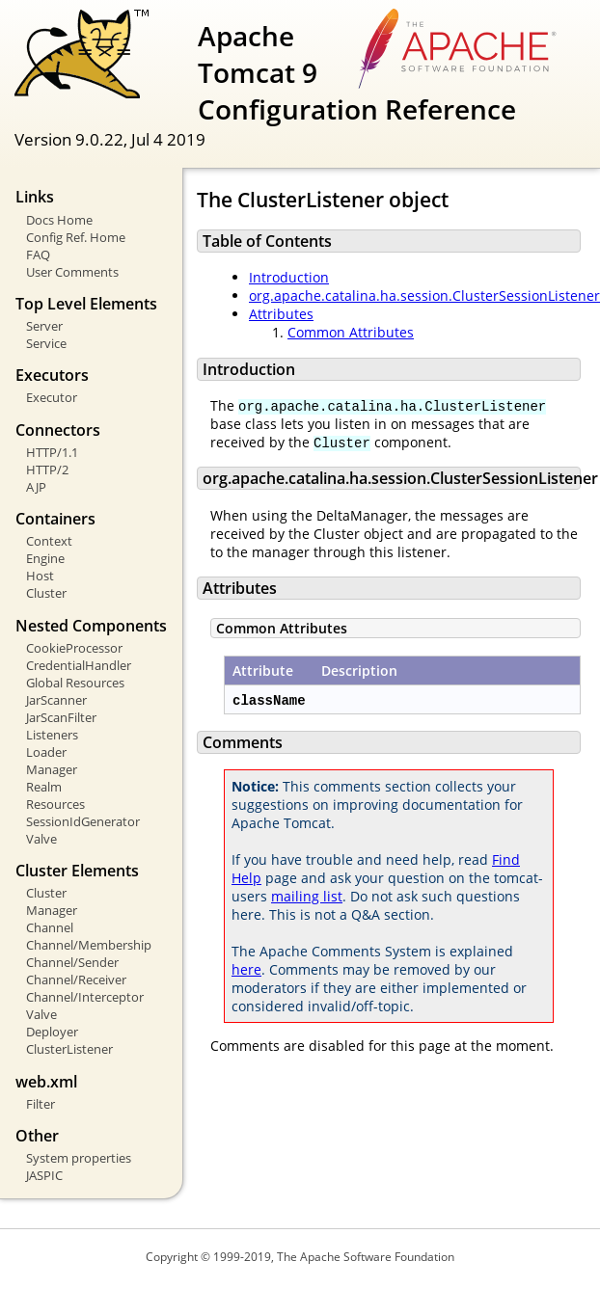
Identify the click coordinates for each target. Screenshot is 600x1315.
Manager (51, 769)
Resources (55, 804)
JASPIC (44, 1175)
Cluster (46, 593)
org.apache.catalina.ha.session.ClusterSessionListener (424, 295)
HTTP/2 (47, 469)
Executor (51, 397)
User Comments (72, 272)
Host (40, 575)
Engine (45, 558)
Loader (46, 752)
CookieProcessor (74, 648)
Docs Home (59, 219)
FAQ (38, 254)
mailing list (306, 896)
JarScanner (56, 700)
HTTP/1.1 (52, 452)
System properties (78, 1158)
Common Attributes (350, 332)
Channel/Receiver (76, 979)
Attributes (281, 314)
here (246, 969)
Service (46, 343)
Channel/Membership (88, 944)
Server (44, 326)
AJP (36, 487)
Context (49, 541)
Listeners (52, 734)
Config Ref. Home (75, 237)
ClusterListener (69, 1049)
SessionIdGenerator (83, 821)
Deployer (52, 1031)
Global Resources (75, 682)
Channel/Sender (72, 962)
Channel (49, 927)
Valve (41, 838)
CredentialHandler (78, 665)
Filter (40, 1104)
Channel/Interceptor (85, 997)
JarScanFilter (61, 717)
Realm (44, 786)
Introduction (289, 277)
